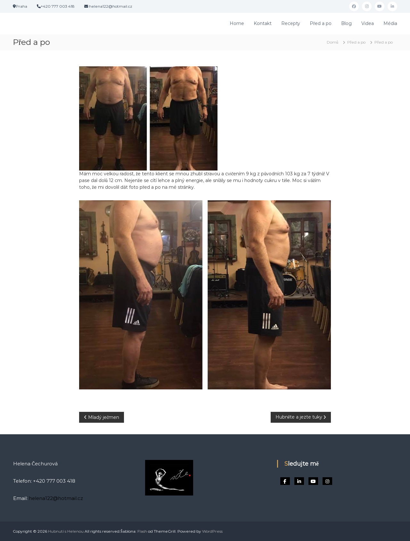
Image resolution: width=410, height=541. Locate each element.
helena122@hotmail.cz (56, 498)
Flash (142, 531)
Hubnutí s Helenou (66, 531)
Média (390, 23)
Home (237, 23)
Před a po (321, 23)
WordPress (212, 531)
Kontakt (263, 23)
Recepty (290, 23)
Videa (367, 23)
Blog (346, 23)
